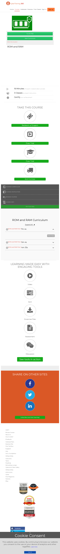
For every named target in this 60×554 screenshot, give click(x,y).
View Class (51, 236)
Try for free (30, 33)
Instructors (8, 458)
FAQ (7, 451)
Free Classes (37, 9)
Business (30, 9)
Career (7, 474)
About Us (8, 434)
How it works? (9, 437)
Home (12, 9)
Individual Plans (10, 442)
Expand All (30, 225)
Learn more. (34, 547)
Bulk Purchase (30, 179)
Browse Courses (10, 432)
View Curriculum (30, 38)
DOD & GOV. (9, 472)
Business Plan (9, 444)
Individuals (23, 9)
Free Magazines (10, 476)
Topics (7, 461)
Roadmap (8, 463)
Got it (30, 552)
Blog (7, 481)
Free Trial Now (9, 446)
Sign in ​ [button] (44, 9)
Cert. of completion (11, 453)
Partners (8, 479)
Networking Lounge (11, 465)
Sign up (51, 9)
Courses (17, 9)
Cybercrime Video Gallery (12, 467)
